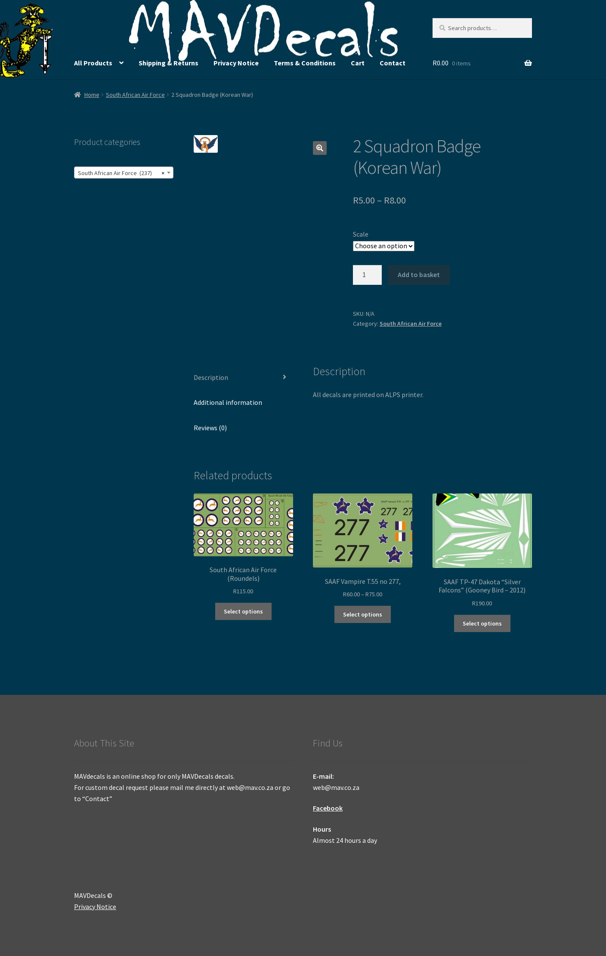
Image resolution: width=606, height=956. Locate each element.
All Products (93, 63)
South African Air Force (135, 95)
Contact (392, 63)
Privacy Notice (236, 63)
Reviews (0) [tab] (210, 427)
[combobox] (123, 173)
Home (91, 95)
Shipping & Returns (168, 63)
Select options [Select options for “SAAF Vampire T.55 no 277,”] (362, 614)
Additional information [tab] (228, 402)
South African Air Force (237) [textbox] (121, 173)
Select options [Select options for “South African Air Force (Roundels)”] (243, 611)
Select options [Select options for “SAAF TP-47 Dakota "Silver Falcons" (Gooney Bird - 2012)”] (482, 623)
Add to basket (419, 274)
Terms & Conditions (305, 63)
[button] (320, 148)
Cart (358, 63)
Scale (360, 234)
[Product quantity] (367, 275)
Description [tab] (211, 377)
